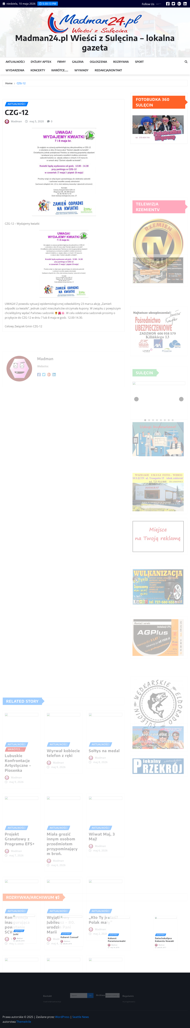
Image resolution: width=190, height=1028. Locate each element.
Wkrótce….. (59, 70)
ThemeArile (23, 1022)
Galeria (78, 61)
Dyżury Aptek (41, 61)
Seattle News (80, 1017)
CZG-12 (21, 85)
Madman (16, 187)
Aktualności (15, 61)
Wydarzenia (15, 70)
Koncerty (38, 70)
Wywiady (81, 70)
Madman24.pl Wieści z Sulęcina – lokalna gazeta (95, 42)
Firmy (61, 61)
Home (9, 85)
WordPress (62, 1017)
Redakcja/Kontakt (108, 70)
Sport (139, 61)
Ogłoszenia (98, 61)
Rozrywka (121, 61)
